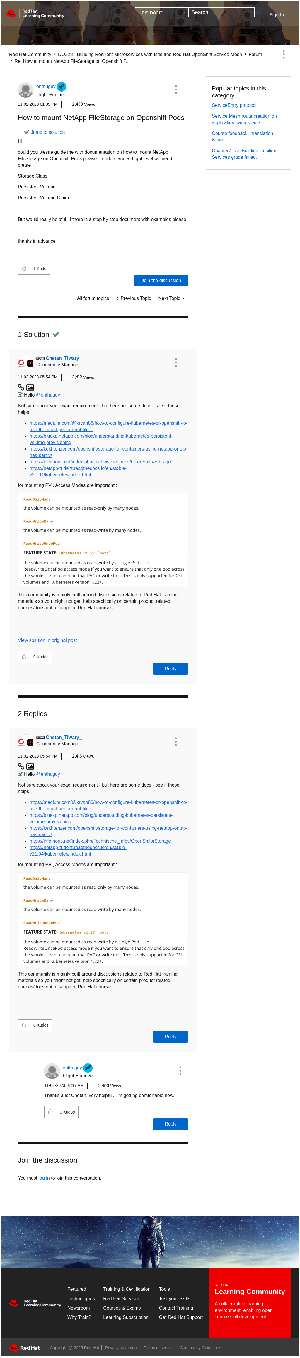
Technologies (81, 1298)
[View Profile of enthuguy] (46, 86)
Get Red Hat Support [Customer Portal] (181, 1317)
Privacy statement (121, 1347)
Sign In (276, 14)
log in (44, 1177)
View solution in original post (47, 640)
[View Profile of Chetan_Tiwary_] (63, 358)
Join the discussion (161, 280)
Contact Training (176, 1307)
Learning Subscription (126, 1317)
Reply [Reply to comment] (171, 668)
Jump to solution (48, 132)
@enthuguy (48, 394)
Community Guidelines (200, 1347)
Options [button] (283, 54)
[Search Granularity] (161, 12)
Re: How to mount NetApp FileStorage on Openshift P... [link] (72, 61)
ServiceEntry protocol (234, 105)
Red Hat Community (30, 54)
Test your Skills (174, 1298)
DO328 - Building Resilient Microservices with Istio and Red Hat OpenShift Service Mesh (150, 54)
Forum (255, 54)
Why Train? (79, 1317)
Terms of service (159, 1347)
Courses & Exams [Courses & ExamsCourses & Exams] (122, 1307)
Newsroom (78, 1307)
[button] (175, 89)
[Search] (221, 12)
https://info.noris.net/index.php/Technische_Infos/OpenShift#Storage (100, 461)
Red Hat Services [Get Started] (121, 1298)
